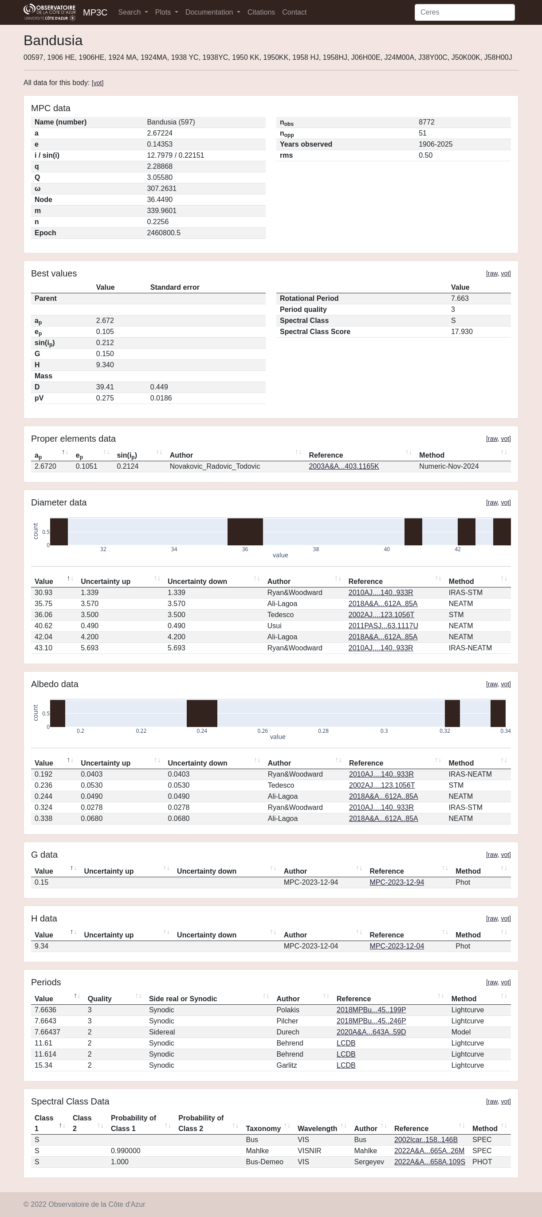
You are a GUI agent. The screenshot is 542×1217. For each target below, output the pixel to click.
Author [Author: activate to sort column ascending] (181, 455)
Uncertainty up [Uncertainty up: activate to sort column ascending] (105, 581)
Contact (294, 12)
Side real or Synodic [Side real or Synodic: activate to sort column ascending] (183, 999)
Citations (261, 12)
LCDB (346, 1043)
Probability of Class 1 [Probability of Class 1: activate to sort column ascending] (133, 1123)
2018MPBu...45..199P (371, 1010)
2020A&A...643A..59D (371, 1032)
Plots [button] (164, 12)
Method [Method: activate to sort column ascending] (431, 455)
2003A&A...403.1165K (344, 466)
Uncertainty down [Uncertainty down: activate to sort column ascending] (197, 581)
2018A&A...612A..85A (383, 603)
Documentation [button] (210, 12)
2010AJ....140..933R (381, 592)
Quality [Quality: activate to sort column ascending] (100, 999)
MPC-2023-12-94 (397, 882)
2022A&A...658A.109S (429, 1162)
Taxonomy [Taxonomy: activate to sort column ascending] (263, 1128)
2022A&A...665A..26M (429, 1151)
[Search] (465, 12)
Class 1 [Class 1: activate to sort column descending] (44, 1123)
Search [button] (130, 12)
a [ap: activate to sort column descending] (38, 455)
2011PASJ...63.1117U (383, 626)
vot (98, 82)
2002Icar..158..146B (426, 1139)
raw (493, 273)
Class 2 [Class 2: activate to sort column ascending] (82, 1123)
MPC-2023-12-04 (397, 946)
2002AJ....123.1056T (382, 614)
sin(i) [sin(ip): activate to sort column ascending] (127, 455)
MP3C (95, 12)
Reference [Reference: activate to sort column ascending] (326, 455)
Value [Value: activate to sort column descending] (44, 581)
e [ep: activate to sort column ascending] (79, 455)
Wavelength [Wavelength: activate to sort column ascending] (317, 1128)
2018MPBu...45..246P (371, 1021)
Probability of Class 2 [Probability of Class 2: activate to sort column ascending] (201, 1123)
